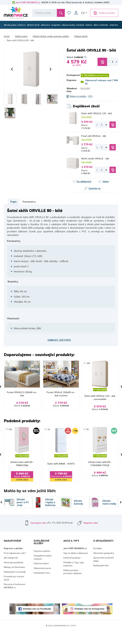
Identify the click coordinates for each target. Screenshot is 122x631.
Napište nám (91, 522)
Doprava (71, 80)
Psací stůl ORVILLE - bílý (93, 136)
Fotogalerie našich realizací (43, 557)
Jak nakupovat (11, 557)
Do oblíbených (84, 181)
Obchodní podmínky (13, 562)
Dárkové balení (41, 563)
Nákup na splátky (78, 96)
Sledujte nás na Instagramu (89, 608)
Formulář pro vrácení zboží (14, 578)
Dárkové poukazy (72, 557)
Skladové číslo (71, 90)
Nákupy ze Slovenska (14, 567)
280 (10, 429)
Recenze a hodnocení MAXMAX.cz (14, 586)
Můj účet (76, 13)
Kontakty (97, 548)
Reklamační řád (100, 565)
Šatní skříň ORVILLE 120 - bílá (96, 113)
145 (49, 363)
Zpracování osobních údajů (103, 559)
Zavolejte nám (38, 522)
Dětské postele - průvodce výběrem (72, 572)
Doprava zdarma (42, 551)
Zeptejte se (94, 188)
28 (48, 429)
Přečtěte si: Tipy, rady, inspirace (73, 564)
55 (87, 429)
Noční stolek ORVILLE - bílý (95, 158)
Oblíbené (69, 13)
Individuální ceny (42, 573)
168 (88, 363)
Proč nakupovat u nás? (15, 553)
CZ (83, 12)
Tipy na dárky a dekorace (75, 553)
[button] (12, 69)
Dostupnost (71, 75)
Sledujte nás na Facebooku (37, 608)
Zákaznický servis (42, 568)
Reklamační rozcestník (15, 572)
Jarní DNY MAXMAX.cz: (28, 2)
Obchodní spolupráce (103, 553)
